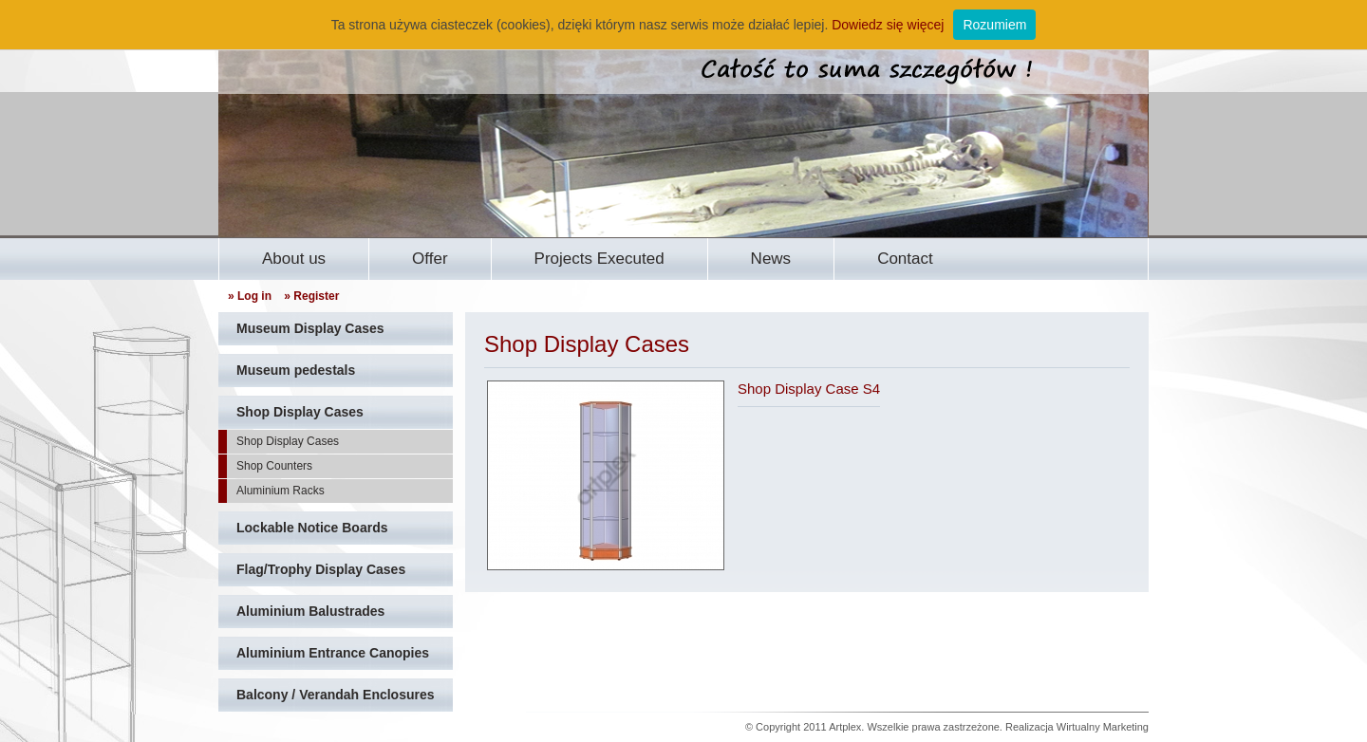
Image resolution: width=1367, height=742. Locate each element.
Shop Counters (274, 466)
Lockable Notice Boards (312, 527)
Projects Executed (599, 259)
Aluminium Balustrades (310, 611)
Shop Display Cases (300, 411)
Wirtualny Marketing (1103, 727)
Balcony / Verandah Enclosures (335, 694)
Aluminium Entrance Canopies (332, 652)
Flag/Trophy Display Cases (320, 569)
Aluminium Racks (280, 490)
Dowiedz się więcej (888, 24)
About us (294, 259)
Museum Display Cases (310, 328)
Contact (905, 259)
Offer (429, 259)
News (771, 259)
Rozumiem (994, 24)
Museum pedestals (295, 370)
